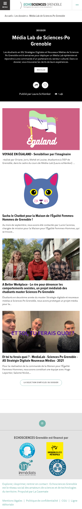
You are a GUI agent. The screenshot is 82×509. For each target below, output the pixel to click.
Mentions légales (12, 500)
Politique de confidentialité (42, 500)
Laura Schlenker (41, 94)
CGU (64, 500)
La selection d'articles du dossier (41, 382)
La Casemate (40, 491)
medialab (41, 70)
